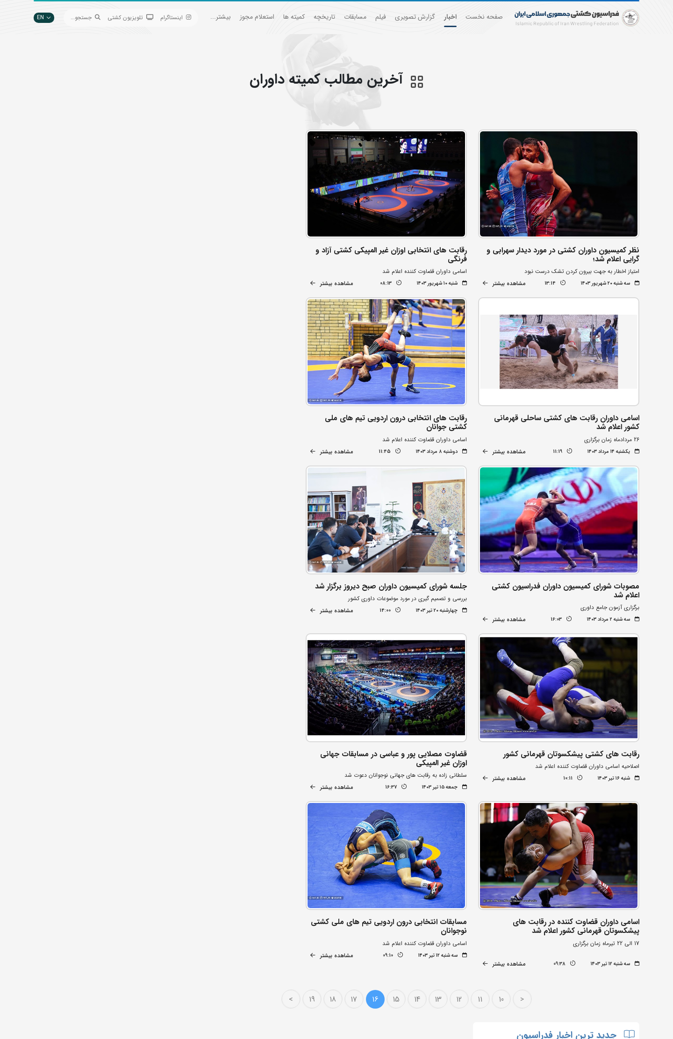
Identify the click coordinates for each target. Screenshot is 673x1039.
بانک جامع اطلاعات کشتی (301, 919)
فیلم (380, 17)
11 (484, 782)
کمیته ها (294, 17)
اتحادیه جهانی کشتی (306, 933)
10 (505, 782)
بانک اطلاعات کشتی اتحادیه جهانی (290, 961)
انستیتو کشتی (212, 961)
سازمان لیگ (214, 975)
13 (441, 782)
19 (316, 782)
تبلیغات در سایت (208, 933)
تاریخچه (324, 17)
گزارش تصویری (415, 17)
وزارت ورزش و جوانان (306, 947)
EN (44, 17)
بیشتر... (220, 17)
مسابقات (355, 17)
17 (358, 782)
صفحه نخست (484, 17)
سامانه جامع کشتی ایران (200, 989)
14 (421, 782)
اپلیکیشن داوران (209, 947)
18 (337, 782)
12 (463, 782)
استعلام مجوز (257, 17)
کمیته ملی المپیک (311, 975)
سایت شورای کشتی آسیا (303, 989)
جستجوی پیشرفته (207, 919)
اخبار (450, 17)
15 (399, 782)
